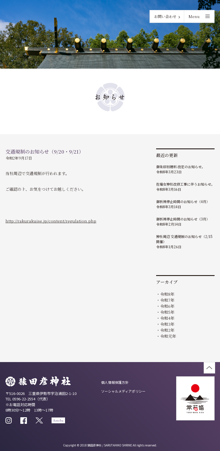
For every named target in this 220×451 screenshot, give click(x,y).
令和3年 (167, 324)
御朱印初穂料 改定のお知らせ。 (180, 166)
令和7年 (167, 300)
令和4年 (167, 318)
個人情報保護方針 (115, 382)
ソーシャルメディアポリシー (123, 391)
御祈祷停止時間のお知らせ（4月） (183, 201)
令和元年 (168, 336)
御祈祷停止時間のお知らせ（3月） (183, 218)
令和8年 (167, 294)
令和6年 (167, 306)
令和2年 (167, 330)
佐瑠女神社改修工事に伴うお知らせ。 (185, 184)
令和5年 (167, 312)
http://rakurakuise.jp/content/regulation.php (50, 221)
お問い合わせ (165, 16)
